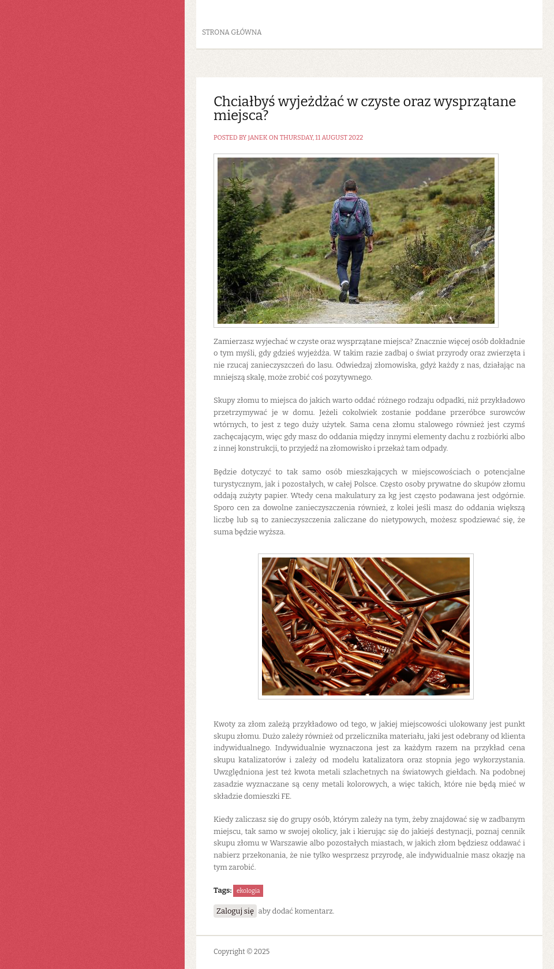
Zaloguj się (235, 911)
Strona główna (232, 32)
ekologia (248, 891)
